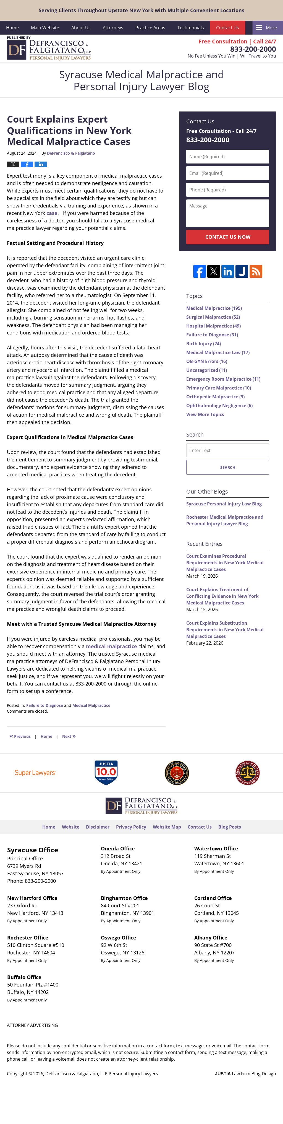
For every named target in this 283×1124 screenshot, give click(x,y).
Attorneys (113, 28)
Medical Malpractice (91, 705)
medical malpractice (111, 646)
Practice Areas (150, 28)
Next (69, 735)
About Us (81, 28)
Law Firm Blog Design (245, 1074)
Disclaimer (97, 827)
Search (227, 467)
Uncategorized (206, 370)
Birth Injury (203, 344)
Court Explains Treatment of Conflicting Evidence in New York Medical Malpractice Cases (222, 596)
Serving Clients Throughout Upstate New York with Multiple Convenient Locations (141, 10)
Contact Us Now (227, 236)
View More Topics (205, 414)
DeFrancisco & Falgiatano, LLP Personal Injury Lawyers (101, 1074)
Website (70, 827)
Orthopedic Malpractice (215, 397)
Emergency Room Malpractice (223, 379)
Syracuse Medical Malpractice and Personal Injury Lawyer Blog (49, 48)
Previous (20, 735)
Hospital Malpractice (213, 326)
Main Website (45, 28)
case (51, 213)
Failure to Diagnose (44, 705)
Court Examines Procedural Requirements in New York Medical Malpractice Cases (225, 562)
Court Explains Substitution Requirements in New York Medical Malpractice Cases (225, 629)
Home (12, 28)
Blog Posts (229, 827)
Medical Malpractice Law (218, 352)
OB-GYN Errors (206, 361)
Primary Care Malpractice (218, 388)
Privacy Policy (131, 827)
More (271, 28)
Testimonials (190, 28)
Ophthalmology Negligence (219, 406)
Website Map (167, 827)
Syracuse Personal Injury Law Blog (224, 504)
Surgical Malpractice (213, 317)
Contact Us (227, 28)
